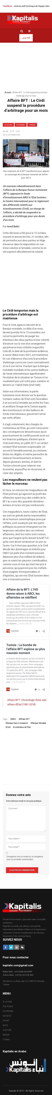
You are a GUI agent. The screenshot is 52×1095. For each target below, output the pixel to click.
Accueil (8, 92)
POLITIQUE (8, 1006)
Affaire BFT (25, 719)
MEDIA (6, 1034)
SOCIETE (7, 1015)
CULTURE (7, 1030)
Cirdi (8, 727)
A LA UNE (8, 125)
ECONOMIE (20, 125)
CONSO (6, 1039)
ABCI (14, 719)
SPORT (6, 1020)
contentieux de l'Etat (22, 727)
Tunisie (32, 125)
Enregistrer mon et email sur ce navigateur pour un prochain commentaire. (25, 858)
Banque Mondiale (39, 723)
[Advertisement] (26, 283)
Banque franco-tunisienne (17, 723)
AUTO (5, 1025)
